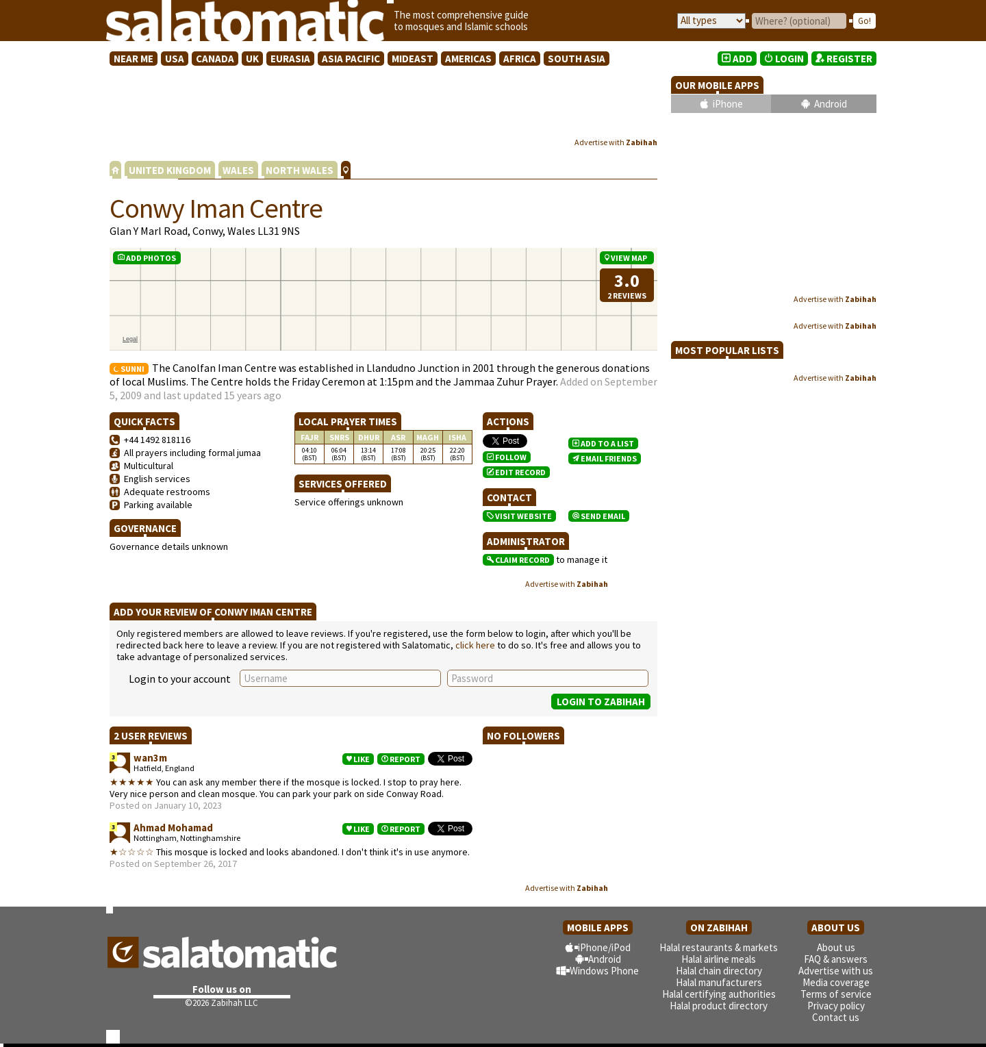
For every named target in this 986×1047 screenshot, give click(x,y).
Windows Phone (604, 970)
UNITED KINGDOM (170, 170)
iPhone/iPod (604, 947)
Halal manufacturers (719, 982)
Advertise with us (835, 970)
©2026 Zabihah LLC (221, 1003)
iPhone (728, 103)
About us (836, 947)
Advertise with (615, 142)
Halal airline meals (718, 959)
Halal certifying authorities (719, 993)
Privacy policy (836, 1005)
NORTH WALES (299, 170)
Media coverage (836, 982)
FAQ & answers (836, 959)
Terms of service (836, 993)
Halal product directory (719, 1005)
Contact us (835, 1017)
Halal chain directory (719, 970)
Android (830, 103)
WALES (238, 170)
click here (475, 645)
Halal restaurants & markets (718, 947)
